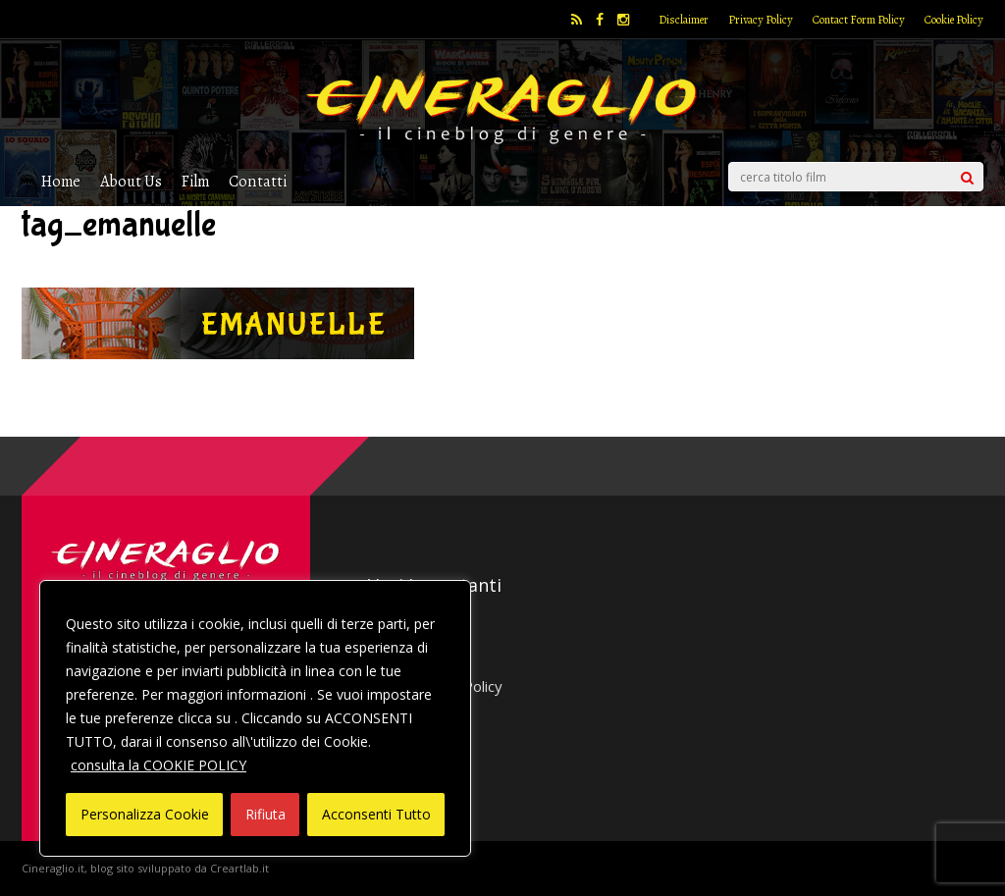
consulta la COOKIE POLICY (158, 765)
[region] (255, 718)
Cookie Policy (954, 19)
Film (195, 181)
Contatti (258, 181)
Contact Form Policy (859, 19)
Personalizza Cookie (144, 814)
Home (60, 181)
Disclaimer (684, 19)
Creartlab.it (239, 868)
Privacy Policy (760, 19)
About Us (131, 181)
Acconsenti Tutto (376, 814)
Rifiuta (265, 814)
